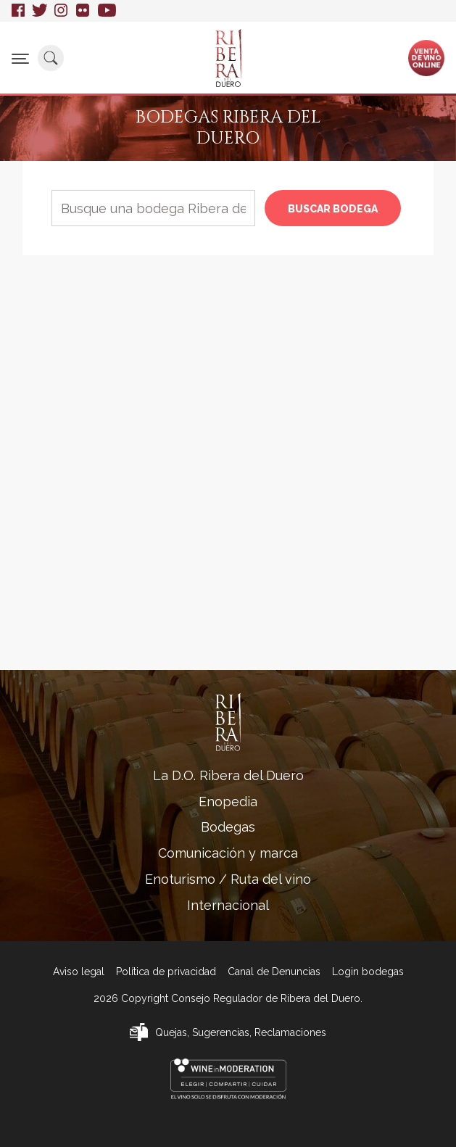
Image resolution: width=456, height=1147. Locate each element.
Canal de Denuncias (274, 971)
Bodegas (228, 827)
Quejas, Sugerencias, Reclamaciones (240, 1032)
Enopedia (228, 801)
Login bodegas (368, 971)
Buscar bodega (333, 209)
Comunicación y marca (228, 853)
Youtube (107, 11)
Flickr (83, 11)
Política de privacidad (166, 971)
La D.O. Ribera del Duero (228, 775)
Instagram (61, 11)
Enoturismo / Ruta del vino (228, 879)
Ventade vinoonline (427, 57)
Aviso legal (78, 971)
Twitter (39, 11)
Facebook (18, 11)
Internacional (228, 905)
